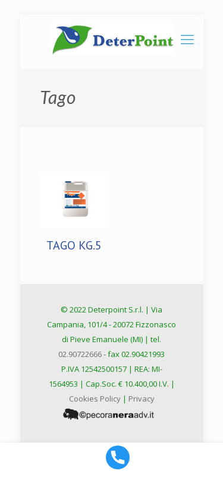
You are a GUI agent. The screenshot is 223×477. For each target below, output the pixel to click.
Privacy (141, 398)
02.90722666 (80, 354)
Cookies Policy (95, 398)
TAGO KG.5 (74, 245)
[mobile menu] (187, 39)
